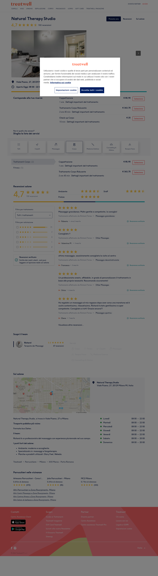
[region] (80, 77)
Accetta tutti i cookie (92, 90)
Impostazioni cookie (66, 90)
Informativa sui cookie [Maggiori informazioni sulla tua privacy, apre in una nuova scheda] (60, 83)
